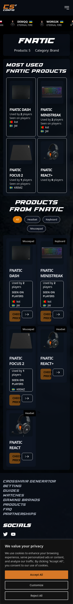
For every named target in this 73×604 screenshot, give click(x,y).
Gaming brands (21, 500)
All (17, 219)
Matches (13, 495)
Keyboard (51, 219)
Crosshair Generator (29, 481)
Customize (36, 585)
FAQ (7, 509)
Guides (11, 490)
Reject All (36, 595)
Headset (32, 219)
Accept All (36, 574)
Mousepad (36, 228)
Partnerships (19, 514)
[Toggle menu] (67, 8)
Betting (12, 486)
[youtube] (13, 534)
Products (14, 504)
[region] (36, 571)
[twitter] (5, 534)
